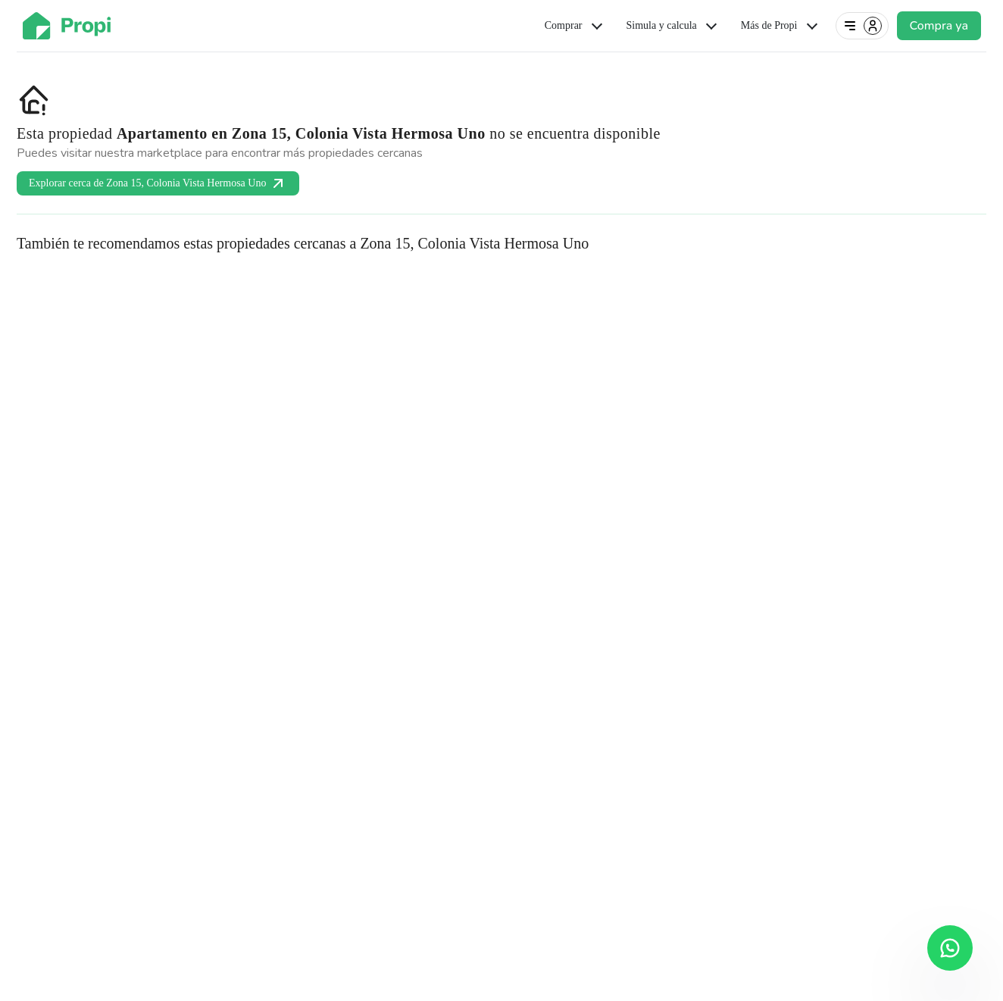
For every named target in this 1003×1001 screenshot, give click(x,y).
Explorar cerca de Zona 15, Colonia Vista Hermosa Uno (158, 183)
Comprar (575, 25)
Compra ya (939, 25)
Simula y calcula (673, 25)
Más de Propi (780, 25)
